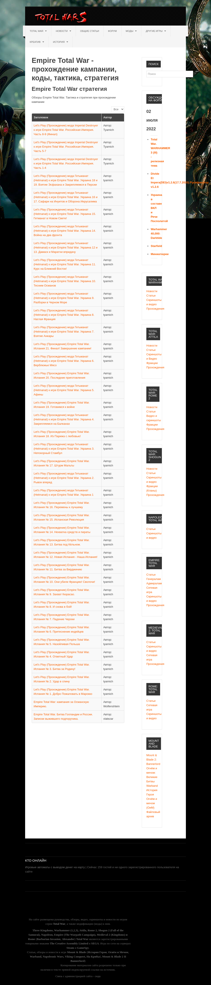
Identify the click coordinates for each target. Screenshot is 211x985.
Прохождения (151, 308)
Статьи (151, 295)
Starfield (156, 246)
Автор (107, 117)
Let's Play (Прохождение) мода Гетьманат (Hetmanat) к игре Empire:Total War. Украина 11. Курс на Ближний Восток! (65, 264)
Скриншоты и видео (151, 302)
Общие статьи (89, 31)
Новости (63, 31)
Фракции (151, 363)
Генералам (151, 579)
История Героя (151, 792)
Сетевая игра (151, 590)
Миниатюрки (160, 254)
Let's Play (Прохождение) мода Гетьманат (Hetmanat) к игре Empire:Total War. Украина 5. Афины (64, 390)
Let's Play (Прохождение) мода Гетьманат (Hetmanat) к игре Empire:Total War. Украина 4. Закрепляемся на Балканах (64, 419)
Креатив (37, 42)
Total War (38, 31)
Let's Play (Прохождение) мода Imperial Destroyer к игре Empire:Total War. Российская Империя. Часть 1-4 (66, 163)
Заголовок (41, 117)
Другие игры (156, 31)
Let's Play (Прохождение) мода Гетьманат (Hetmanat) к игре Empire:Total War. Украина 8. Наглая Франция (64, 315)
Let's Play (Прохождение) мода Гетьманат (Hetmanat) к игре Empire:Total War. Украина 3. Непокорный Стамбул (64, 449)
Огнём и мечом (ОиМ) (151, 803)
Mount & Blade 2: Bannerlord (151, 760)
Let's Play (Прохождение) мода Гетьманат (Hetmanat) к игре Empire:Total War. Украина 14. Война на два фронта (65, 231)
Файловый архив (151, 814)
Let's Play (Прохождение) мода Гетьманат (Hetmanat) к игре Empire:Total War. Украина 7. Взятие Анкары (64, 332)
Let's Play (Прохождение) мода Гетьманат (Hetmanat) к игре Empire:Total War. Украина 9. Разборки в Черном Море (64, 298)
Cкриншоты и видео (151, 479)
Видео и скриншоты (151, 418)
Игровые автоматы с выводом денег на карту (55, 867)
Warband (151, 785)
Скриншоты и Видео (151, 356)
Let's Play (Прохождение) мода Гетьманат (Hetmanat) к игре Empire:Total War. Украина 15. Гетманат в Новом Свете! (65, 214)
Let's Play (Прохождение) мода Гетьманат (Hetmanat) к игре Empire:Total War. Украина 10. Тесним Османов (65, 281)
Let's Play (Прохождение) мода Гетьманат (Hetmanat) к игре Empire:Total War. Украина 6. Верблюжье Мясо (64, 361)
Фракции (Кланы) (151, 488)
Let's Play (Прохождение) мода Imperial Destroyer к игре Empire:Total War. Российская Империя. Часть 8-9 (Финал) (66, 130)
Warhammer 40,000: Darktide (159, 234)
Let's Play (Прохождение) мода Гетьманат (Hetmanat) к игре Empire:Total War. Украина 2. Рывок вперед (64, 478)
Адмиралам (151, 583)
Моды (131, 31)
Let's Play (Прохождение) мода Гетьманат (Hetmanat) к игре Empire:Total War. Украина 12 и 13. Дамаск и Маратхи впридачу (65, 248)
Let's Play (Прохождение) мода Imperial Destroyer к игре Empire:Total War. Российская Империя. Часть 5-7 (66, 147)
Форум (112, 31)
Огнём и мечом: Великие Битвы (151, 775)
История (60, 42)
